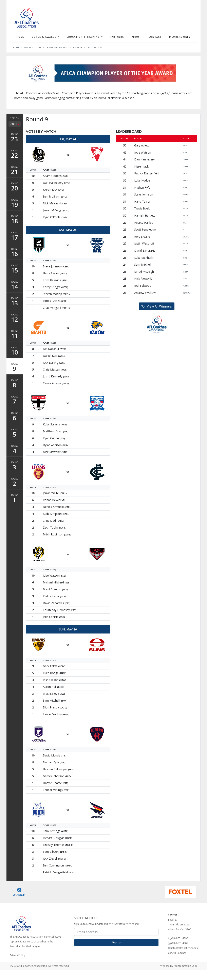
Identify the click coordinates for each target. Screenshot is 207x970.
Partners (117, 36)
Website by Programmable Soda (178, 966)
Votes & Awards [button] (44, 36)
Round (14, 137)
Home (20, 36)
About (136, 36)
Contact (155, 36)
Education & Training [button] (84, 36)
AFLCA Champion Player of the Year (59, 47)
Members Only (179, 36)
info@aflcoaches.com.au (185, 948)
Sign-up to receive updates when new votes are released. (106, 924)
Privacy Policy (17, 955)
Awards (28, 47)
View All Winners (157, 306)
